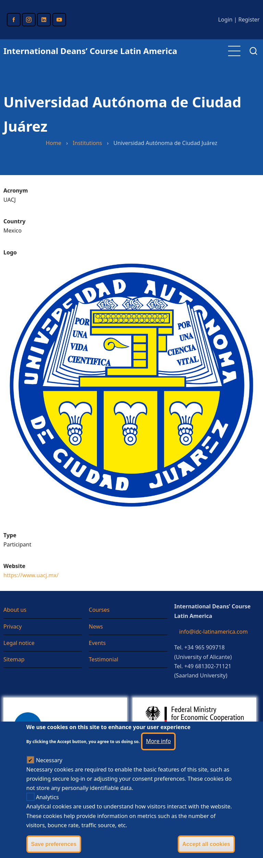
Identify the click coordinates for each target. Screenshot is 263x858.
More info (158, 753)
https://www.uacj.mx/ (31, 575)
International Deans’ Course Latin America (90, 50)
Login (225, 19)
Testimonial (103, 659)
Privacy (12, 626)
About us (14, 609)
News (96, 626)
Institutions (87, 143)
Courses (99, 609)
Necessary (49, 772)
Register (249, 19)
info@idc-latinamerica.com (213, 631)
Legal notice (19, 643)
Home (53, 143)
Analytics (47, 809)
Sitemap (14, 659)
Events (97, 643)
